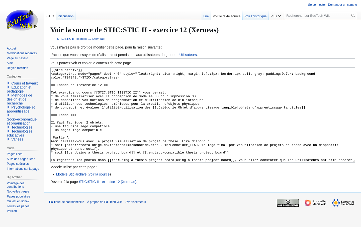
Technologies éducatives (19, 133)
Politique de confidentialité (66, 220)
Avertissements (135, 220)
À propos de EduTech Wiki (104, 220)
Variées (17, 139)
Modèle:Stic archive (71, 193)
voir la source (99, 193)
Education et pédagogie (19, 89)
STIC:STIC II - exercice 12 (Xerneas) (81, 38)
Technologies (21, 127)
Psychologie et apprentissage (21, 109)
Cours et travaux (24, 83)
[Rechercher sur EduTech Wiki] (321, 15)
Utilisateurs (188, 55)
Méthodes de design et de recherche (19, 99)
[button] (8, 83)
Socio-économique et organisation (22, 121)
